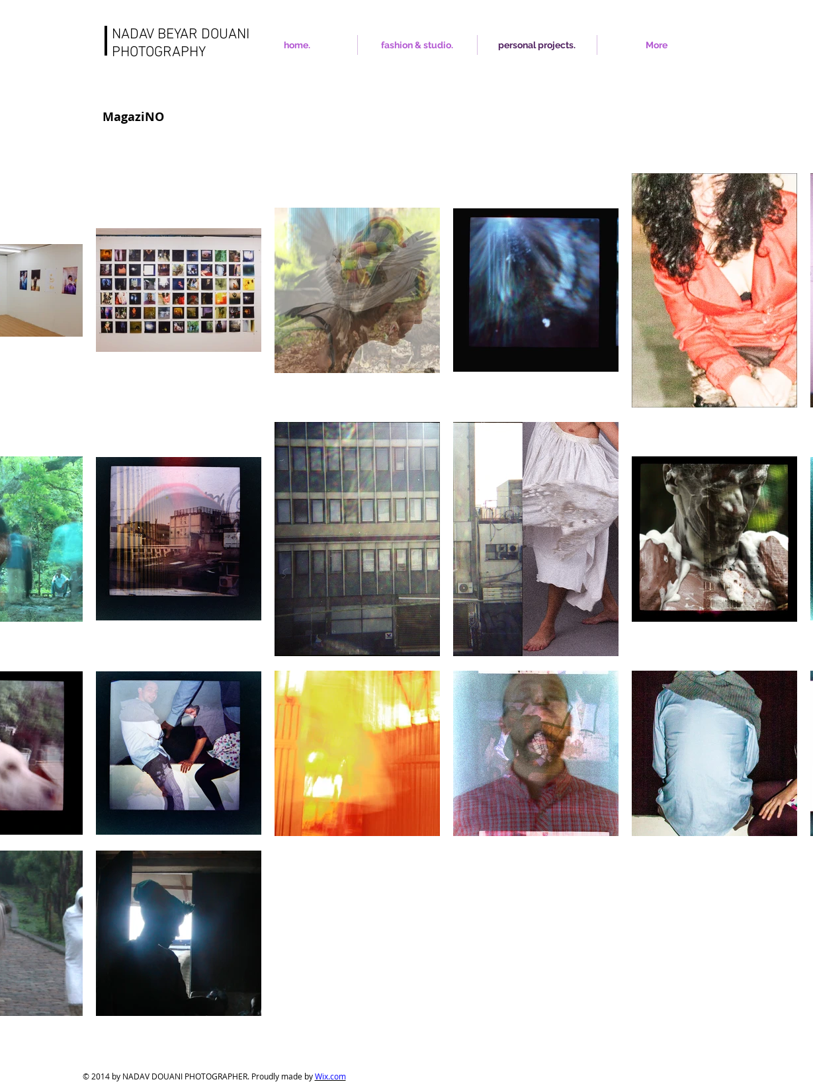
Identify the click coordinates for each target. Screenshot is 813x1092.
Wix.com (330, 1076)
